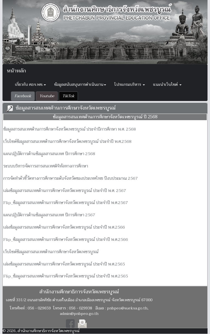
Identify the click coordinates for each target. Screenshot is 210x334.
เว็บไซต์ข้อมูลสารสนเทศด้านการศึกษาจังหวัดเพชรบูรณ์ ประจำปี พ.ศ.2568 (67, 141)
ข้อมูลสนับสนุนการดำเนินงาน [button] (80, 84)
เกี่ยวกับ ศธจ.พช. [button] (30, 84)
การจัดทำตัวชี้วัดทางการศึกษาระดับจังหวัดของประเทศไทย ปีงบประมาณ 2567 (70, 178)
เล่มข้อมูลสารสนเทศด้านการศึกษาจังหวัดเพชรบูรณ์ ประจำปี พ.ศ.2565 (64, 264)
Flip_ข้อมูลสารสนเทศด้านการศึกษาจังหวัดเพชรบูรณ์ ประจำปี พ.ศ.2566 (65, 239)
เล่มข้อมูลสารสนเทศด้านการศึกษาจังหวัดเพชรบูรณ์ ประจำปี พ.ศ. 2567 (64, 190)
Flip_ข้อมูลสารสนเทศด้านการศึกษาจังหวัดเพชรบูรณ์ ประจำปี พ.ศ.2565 (65, 276)
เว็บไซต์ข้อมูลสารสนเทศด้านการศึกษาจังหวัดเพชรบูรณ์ (50, 251)
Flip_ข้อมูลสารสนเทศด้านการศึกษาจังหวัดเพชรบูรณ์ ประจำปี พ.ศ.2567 (65, 202)
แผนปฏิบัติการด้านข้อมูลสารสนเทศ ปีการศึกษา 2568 (49, 153)
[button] (23, 96)
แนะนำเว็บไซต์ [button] (167, 84)
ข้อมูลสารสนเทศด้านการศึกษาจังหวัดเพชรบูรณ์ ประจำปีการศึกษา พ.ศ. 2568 (69, 129)
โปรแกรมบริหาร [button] (129, 84)
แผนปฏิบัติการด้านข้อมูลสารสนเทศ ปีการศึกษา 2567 (49, 214)
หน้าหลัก (16, 71)
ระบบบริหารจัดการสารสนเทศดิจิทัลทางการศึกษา (45, 166)
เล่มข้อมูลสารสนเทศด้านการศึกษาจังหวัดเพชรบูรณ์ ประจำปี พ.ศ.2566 (64, 227)
